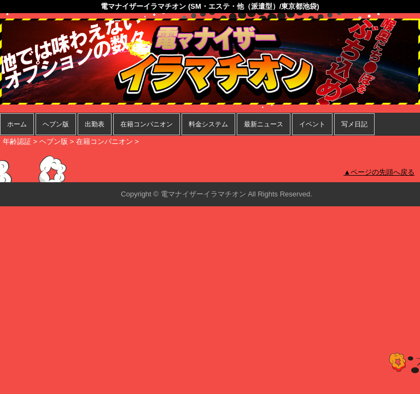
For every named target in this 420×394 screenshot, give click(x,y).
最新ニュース (263, 124)
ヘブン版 (56, 124)
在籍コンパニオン (146, 124)
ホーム (17, 124)
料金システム (208, 124)
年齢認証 (17, 141)
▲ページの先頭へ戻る (379, 172)
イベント (312, 124)
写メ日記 (354, 124)
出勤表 (94, 124)
